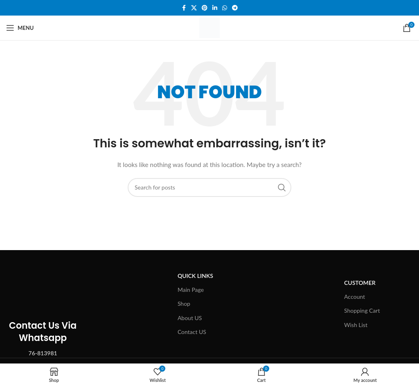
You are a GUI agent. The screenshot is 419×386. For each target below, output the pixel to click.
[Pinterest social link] (204, 8)
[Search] (209, 187)
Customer (360, 282)
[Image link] (43, 279)
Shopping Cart (362, 310)
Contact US (192, 331)
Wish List (355, 324)
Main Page (191, 289)
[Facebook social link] (184, 8)
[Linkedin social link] (215, 8)
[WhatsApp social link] (225, 8)
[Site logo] (209, 27)
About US (190, 317)
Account (354, 296)
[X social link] (194, 8)
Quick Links (195, 275)
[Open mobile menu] (20, 28)
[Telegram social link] (235, 8)
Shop (184, 303)
